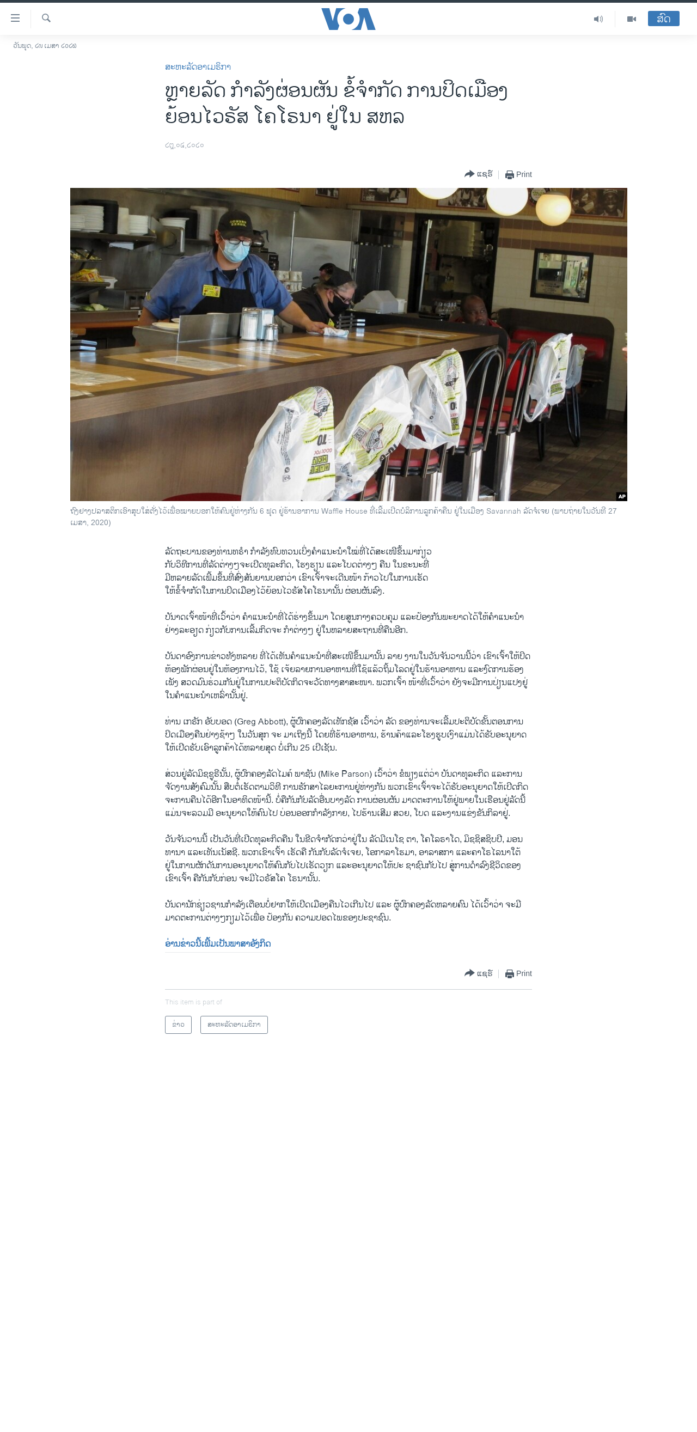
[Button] (478, 174)
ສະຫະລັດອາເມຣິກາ (198, 67)
